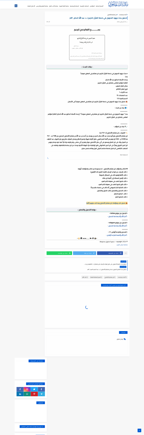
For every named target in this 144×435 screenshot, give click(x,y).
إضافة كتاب (55, 2)
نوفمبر (39, 195)
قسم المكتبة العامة (96, 272)
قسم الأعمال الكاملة (23, 102)
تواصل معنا (61, 2)
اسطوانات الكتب (23, 95)
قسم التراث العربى (23, 105)
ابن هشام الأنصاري (112, 15)
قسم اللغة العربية (23, 115)
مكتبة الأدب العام (53, 6)
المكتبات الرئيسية (84, 6)
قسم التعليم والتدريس (23, 108)
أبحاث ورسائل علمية (38, 95)
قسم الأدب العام (38, 102)
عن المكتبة (73, 2)
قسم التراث (38, 105)
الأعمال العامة (31, 6)
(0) (51, 22)
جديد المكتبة (87, 2)
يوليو (39, 166)
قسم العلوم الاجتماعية (38, 112)
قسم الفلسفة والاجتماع (23, 112)
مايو (39, 173)
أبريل (40, 176)
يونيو (39, 170)
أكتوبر (39, 198)
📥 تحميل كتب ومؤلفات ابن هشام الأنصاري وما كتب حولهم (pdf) (107, 203)
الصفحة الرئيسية (94, 2)
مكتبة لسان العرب (122, 244)
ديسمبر (39, 160)
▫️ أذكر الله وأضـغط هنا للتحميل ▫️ (117, 216)
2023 (41, 231)
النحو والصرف (38, 98)
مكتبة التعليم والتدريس (42, 6)
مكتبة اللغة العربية (64, 6)
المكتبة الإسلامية (74, 6)
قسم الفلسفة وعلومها (38, 115)
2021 (41, 282)
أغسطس (38, 163)
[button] (110, 253)
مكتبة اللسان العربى (107, 433)
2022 (41, 256)
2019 (41, 359)
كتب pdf (85, 272)
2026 (41, 150)
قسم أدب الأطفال (23, 98)
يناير (40, 153)
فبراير (39, 182)
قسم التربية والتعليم (38, 108)
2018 (41, 401)
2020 (41, 317)
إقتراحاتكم (67, 2)
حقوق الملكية (80, 2)
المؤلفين (92, 6)
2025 (41, 157)
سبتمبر (39, 202)
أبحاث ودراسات (122, 15)
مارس (39, 179)
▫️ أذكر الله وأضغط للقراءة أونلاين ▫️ (117, 235)
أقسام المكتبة (99, 6)
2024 (41, 189)
